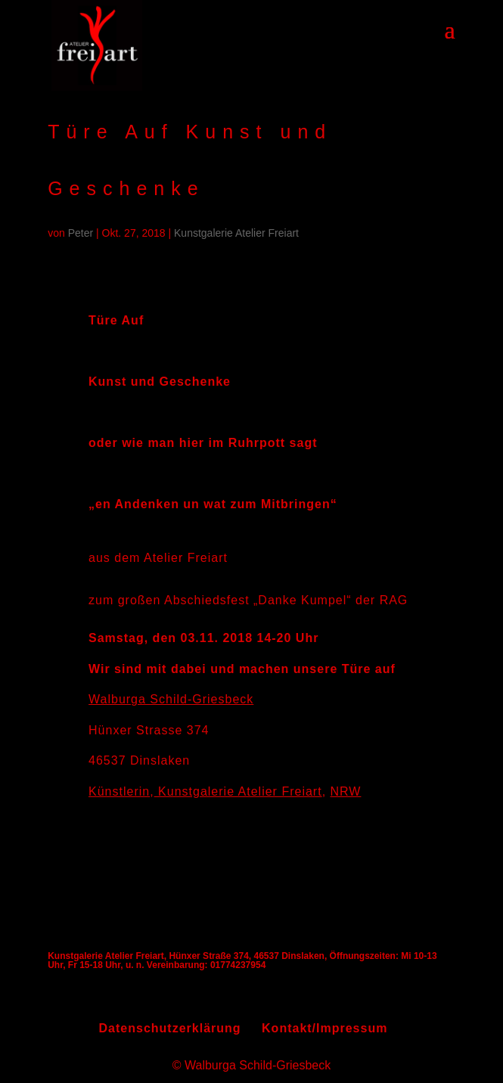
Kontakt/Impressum (324, 1028)
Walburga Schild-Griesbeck (170, 699)
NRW (346, 791)
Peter (80, 233)
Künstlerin (119, 791)
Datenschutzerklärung (170, 1028)
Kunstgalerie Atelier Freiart (236, 233)
